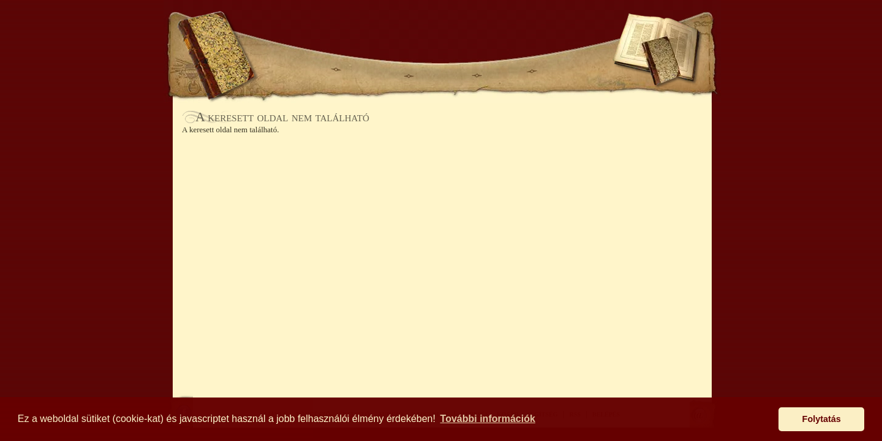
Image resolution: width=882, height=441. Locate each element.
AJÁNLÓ (307, 70)
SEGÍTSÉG (584, 29)
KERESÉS (303, 29)
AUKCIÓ (503, 70)
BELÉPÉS (531, 29)
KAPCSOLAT (569, 70)
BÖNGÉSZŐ (372, 70)
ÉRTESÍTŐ (442, 70)
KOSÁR (354, 29)
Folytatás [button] (821, 419)
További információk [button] (487, 418)
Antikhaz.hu (442, 34)
